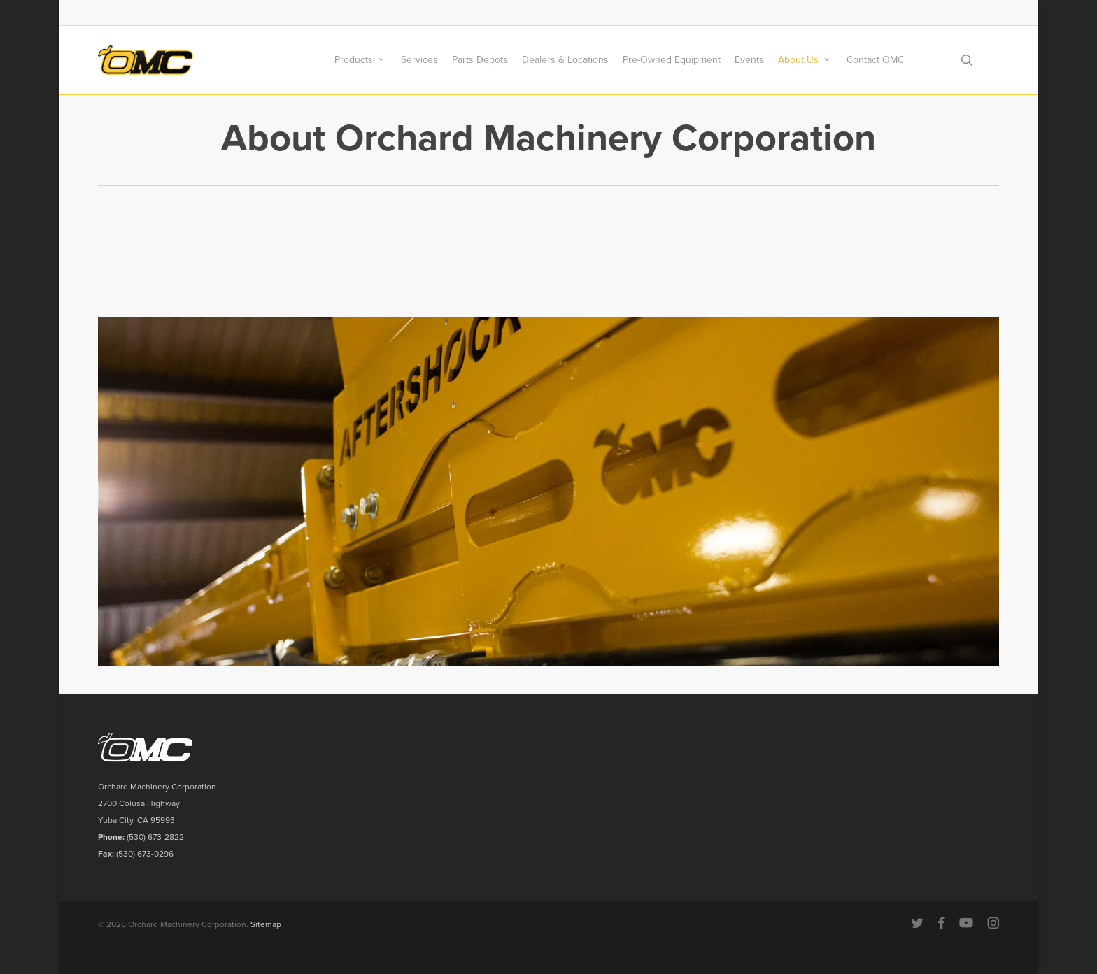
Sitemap (265, 924)
